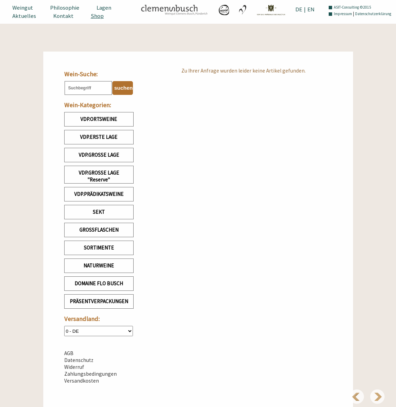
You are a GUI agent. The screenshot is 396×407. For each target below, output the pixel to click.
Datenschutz (78, 360)
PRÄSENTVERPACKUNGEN (99, 301)
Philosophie (64, 7)
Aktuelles (24, 16)
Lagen (104, 7)
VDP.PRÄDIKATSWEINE (99, 194)
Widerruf (74, 367)
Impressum (343, 13)
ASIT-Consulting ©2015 (352, 7)
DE (298, 9)
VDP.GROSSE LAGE (99, 155)
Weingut (22, 7)
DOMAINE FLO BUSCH (99, 283)
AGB (68, 353)
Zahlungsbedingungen (90, 374)
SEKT (99, 212)
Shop (97, 16)
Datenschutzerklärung (373, 13)
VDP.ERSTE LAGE (98, 137)
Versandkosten (81, 380)
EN (311, 9)
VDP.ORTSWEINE (98, 119)
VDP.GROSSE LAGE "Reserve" (99, 176)
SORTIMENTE (99, 247)
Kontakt (63, 16)
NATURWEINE (98, 265)
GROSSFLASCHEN (98, 230)
